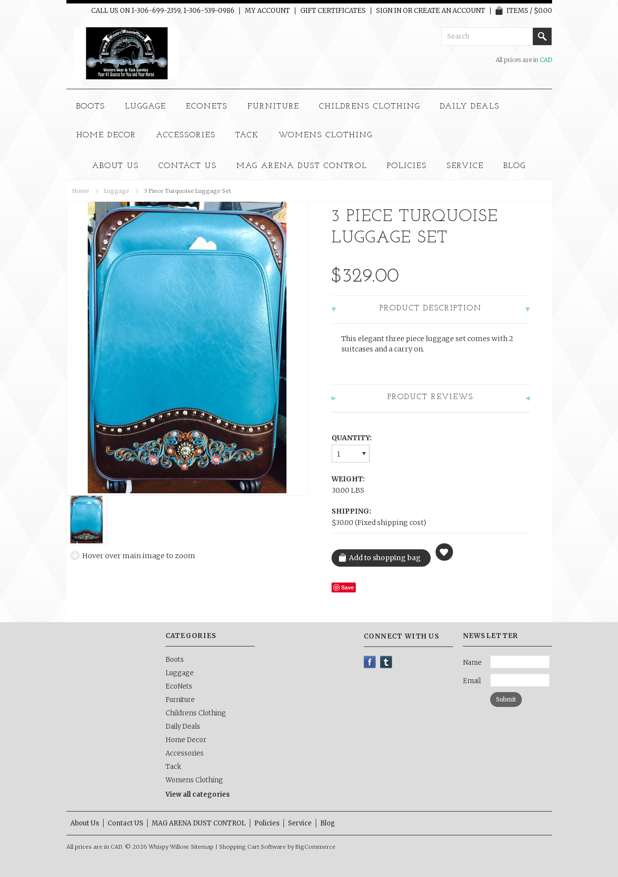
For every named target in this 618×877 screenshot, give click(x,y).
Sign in (388, 10)
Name (472, 662)
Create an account (449, 10)
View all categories (198, 794)
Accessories (186, 135)
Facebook (370, 662)
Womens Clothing (326, 135)
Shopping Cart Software (252, 846)
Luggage (145, 107)
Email (472, 681)
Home (80, 190)
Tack (247, 135)
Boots (91, 107)
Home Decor (106, 135)
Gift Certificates (333, 10)
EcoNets (206, 107)
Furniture (273, 107)
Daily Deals (470, 107)
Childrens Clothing (369, 107)
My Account (267, 10)
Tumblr (386, 662)
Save (347, 587)
